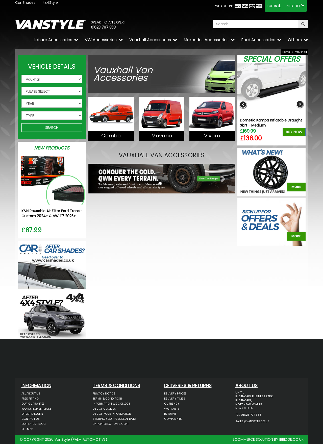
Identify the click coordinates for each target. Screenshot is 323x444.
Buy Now (294, 132)
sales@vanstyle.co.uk (252, 421)
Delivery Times (174, 399)
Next (299, 104)
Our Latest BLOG (33, 424)
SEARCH (51, 127)
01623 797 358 (103, 27)
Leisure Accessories (53, 40)
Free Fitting (30, 399)
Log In (272, 6)
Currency (172, 404)
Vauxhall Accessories (150, 40)
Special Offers (271, 59)
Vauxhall (301, 52)
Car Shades (25, 2)
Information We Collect (111, 404)
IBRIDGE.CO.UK (291, 439)
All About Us (30, 393)
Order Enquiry (32, 414)
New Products (51, 148)
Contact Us (30, 419)
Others (295, 40)
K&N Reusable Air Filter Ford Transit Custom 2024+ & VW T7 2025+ (51, 213)
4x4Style (50, 2)
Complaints (173, 419)
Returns (170, 414)
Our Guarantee (32, 404)
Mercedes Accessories (206, 40)
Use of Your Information (112, 414)
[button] (99, 177)
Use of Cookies (104, 409)
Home (286, 52)
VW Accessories (101, 40)
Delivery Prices (175, 393)
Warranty (171, 409)
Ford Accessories (258, 40)
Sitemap (27, 429)
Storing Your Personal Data (114, 419)
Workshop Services (36, 409)
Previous (243, 104)
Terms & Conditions (108, 399)
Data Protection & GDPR (111, 424)
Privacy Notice (104, 393)
